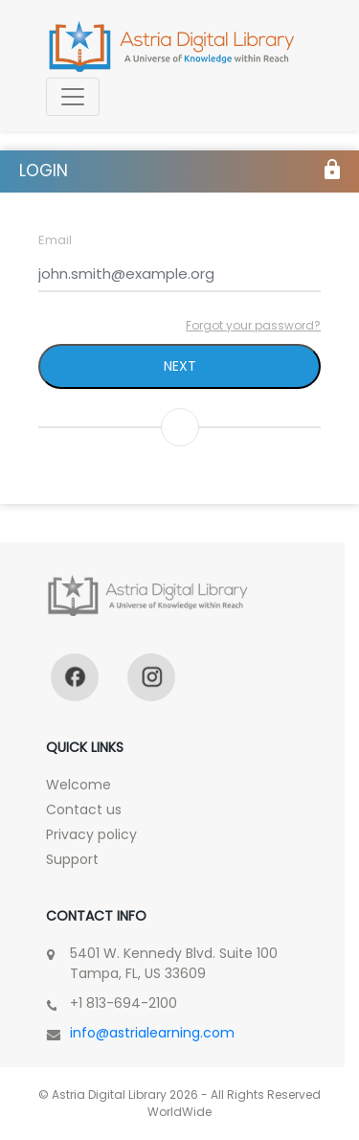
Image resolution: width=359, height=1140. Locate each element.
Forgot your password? (253, 325)
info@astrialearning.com (152, 1032)
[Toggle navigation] (73, 97)
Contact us (84, 809)
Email (55, 240)
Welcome (78, 784)
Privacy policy (91, 834)
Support (72, 859)
